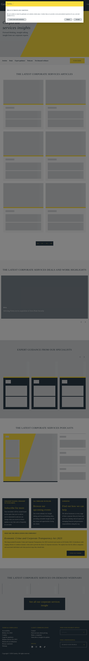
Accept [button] (78, 19)
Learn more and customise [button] (16, 19)
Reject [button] (68, 19)
